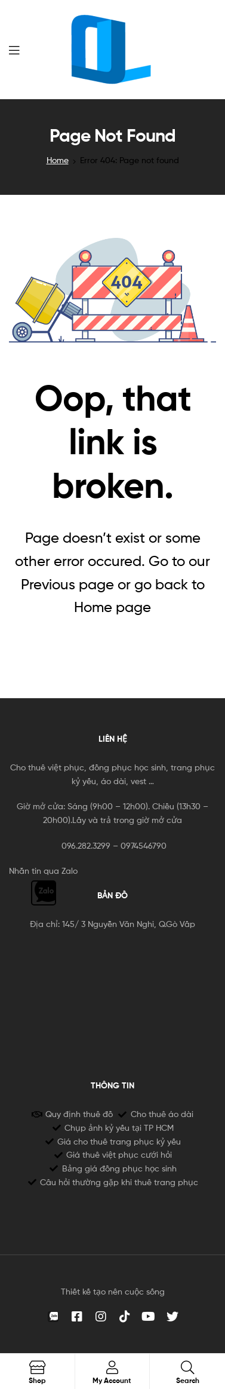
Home (58, 160)
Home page (112, 607)
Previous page (67, 584)
